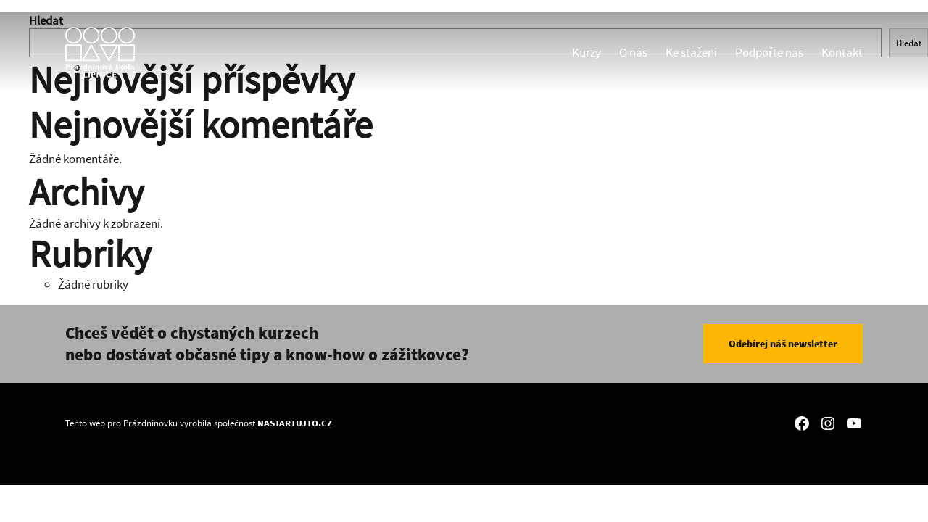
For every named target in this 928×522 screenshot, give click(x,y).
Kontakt (842, 52)
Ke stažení (691, 52)
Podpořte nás (769, 52)
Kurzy (586, 52)
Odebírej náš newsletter (783, 343)
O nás (633, 52)
